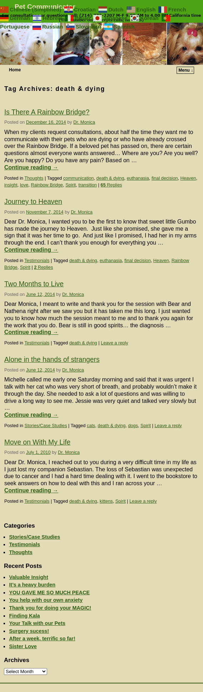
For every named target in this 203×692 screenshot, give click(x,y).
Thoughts (33, 178)
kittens (106, 501)
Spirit (71, 185)
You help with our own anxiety (45, 600)
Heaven (188, 178)
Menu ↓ (185, 70)
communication (78, 178)
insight (10, 185)
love (24, 185)
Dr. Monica (84, 122)
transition (87, 185)
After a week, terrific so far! (42, 638)
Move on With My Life (37, 442)
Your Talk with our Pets (37, 623)
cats (91, 425)
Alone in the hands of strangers (52, 359)
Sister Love (23, 646)
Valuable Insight (28, 577)
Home (15, 69)
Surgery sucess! (29, 631)
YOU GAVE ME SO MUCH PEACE (49, 592)
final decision (165, 178)
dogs (133, 425)
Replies (111, 185)
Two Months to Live (34, 284)
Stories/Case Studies (46, 425)
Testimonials (36, 260)
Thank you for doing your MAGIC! (50, 608)
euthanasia (138, 178)
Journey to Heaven (33, 201)
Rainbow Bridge (47, 185)
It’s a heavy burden (32, 585)
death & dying (110, 178)
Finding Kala (24, 616)
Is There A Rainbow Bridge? (47, 112)
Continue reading (31, 167)
